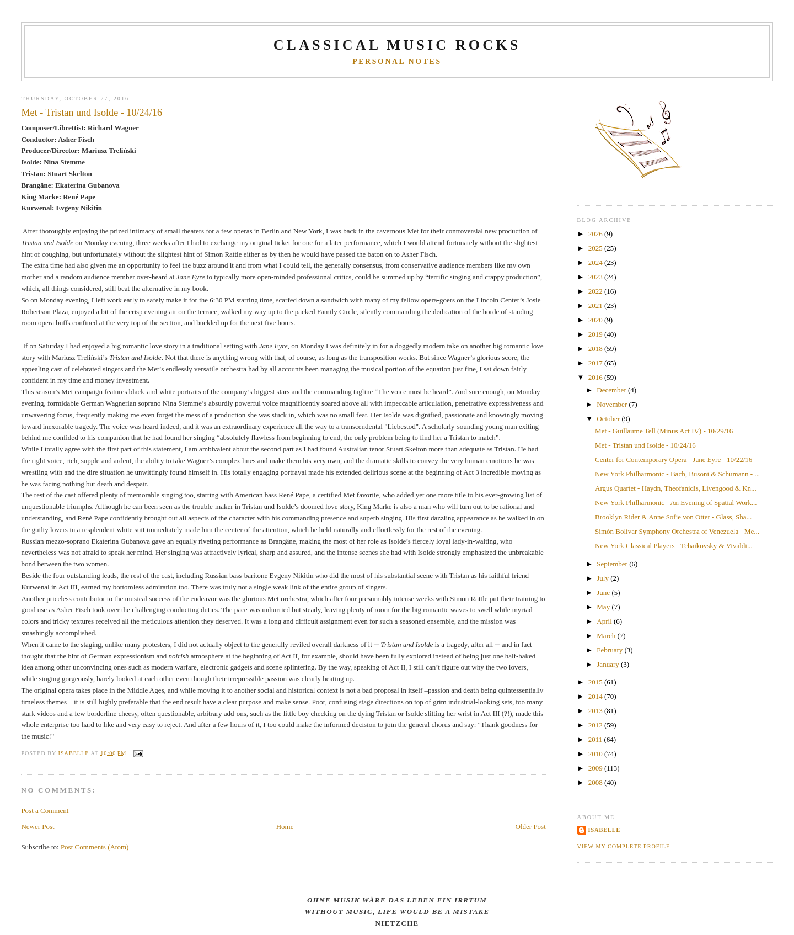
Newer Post (37, 826)
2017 (596, 363)
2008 (596, 782)
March (607, 635)
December (612, 390)
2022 (596, 291)
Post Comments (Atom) (95, 847)
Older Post (531, 826)
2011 (596, 739)
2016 (596, 377)
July (603, 578)
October (609, 419)
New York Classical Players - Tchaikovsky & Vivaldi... (674, 545)
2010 (596, 754)
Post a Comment (44, 810)
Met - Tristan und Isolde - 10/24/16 (645, 445)
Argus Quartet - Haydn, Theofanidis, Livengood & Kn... (676, 488)
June (604, 592)
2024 (596, 262)
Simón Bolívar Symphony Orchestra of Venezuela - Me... (677, 531)
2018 (596, 348)
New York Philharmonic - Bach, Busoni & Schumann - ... (677, 474)
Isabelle (604, 830)
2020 (596, 320)
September (613, 564)
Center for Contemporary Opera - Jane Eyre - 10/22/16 (673, 459)
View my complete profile (623, 846)
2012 (596, 725)
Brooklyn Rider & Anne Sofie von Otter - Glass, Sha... (673, 517)
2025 (596, 248)
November (613, 404)
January (609, 664)
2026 (596, 234)
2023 (596, 277)
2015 (596, 682)
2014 (596, 696)
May (604, 607)
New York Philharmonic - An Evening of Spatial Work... (676, 502)
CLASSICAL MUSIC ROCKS (397, 45)
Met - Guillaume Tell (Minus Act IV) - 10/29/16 (664, 431)
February (610, 650)
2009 (596, 768)
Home (285, 826)
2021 (596, 305)
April (605, 621)
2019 (596, 334)
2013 (596, 710)
